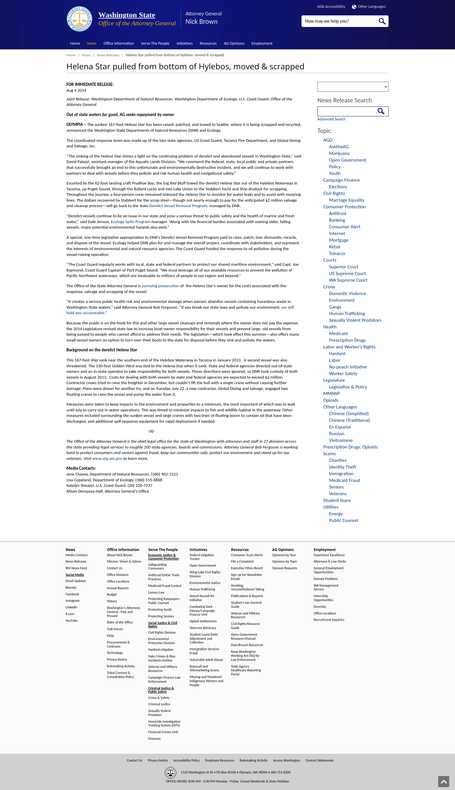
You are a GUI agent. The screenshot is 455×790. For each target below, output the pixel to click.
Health (330, 327)
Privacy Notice (117, 659)
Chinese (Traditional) (349, 420)
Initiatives (185, 43)
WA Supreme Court (348, 280)
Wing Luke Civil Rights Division (205, 574)
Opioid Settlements (203, 621)
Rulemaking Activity (121, 666)
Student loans (337, 500)
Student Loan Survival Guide (246, 605)
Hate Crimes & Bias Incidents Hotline (161, 658)
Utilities (331, 507)
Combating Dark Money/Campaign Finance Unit (202, 611)
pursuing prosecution (160, 285)
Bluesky (71, 588)
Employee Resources (219, 760)
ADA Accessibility (331, 6)
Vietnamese (341, 440)
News (91, 43)
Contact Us (114, 568)
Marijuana (339, 153)
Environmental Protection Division (161, 641)
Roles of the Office (120, 622)
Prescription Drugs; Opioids (350, 447)
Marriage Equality (346, 200)
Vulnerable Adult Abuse (206, 660)
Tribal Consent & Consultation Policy (120, 675)
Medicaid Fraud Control (164, 586)
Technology (115, 653)
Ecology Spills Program (130, 221)
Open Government (347, 160)
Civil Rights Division (162, 632)
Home (75, 43)
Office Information (119, 43)
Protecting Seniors (161, 616)
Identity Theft (342, 467)
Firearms (154, 739)
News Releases (108, 55)
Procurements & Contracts (118, 644)
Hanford (337, 353)
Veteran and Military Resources (162, 669)
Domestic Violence (347, 293)
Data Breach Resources (247, 645)
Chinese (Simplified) (349, 414)
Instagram (73, 601)
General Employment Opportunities (329, 570)
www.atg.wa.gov (107, 458)
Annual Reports (118, 588)
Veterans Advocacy (203, 628)
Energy (336, 514)
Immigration (341, 474)
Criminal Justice (159, 704)
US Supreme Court (347, 273)
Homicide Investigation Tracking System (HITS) (164, 724)
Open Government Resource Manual (244, 637)
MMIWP (331, 394)
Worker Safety (343, 373)
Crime (329, 287)
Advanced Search (331, 119)
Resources (208, 43)
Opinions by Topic (284, 561)
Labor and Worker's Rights (349, 347)
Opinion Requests (284, 568)
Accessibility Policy (187, 760)
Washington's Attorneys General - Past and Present (123, 612)
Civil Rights (334, 193)
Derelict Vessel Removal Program (178, 205)
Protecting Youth (160, 610)
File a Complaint (242, 561)
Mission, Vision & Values (124, 561)
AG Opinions (234, 43)
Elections (338, 187)
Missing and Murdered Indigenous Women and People (206, 681)
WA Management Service (326, 588)
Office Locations (118, 581)
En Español (340, 427)
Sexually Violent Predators (355, 320)
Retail (334, 247)
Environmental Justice (205, 583)
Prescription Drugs (347, 340)
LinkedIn (71, 607)
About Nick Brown (120, 555)
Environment (342, 300)
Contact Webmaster (320, 760)
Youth (335, 173)
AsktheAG (339, 147)
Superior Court (343, 267)
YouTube (71, 621)
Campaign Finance (341, 180)
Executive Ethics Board (247, 568)
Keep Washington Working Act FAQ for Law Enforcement (245, 656)
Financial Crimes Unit (163, 732)
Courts (329, 260)
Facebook (72, 594)
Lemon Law (156, 592)
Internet (337, 233)
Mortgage (339, 240)
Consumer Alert (344, 227)
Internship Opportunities (323, 598)
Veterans (337, 494)
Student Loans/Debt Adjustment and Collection (204, 639)
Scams (329, 454)
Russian (336, 434)
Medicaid (338, 333)
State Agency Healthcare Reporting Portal (246, 671)
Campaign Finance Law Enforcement (164, 680)
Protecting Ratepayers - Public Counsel (164, 601)
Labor (334, 360)
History (112, 601)
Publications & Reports (247, 596)
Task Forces (115, 629)
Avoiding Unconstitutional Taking (247, 588)
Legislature (334, 380)
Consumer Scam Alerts (247, 555)
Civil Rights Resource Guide (245, 626)
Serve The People (155, 43)
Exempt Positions (326, 579)
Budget (112, 594)
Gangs (335, 307)
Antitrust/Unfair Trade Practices (163, 577)
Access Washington (286, 760)
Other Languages (369, 6)
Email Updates (76, 581)
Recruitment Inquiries (329, 620)
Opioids (331, 400)
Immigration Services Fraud (204, 651)
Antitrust (338, 213)
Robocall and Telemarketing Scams (204, 669)
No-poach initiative (348, 367)
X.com (70, 614)
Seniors (336, 487)
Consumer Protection (344, 207)
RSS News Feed (76, 568)
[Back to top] (443, 781)
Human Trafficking (347, 313)
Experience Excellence (329, 555)
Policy (335, 167)
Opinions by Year (284, 555)
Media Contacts (77, 555)
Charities (338, 460)
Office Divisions (118, 575)
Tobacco (337, 253)
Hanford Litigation (161, 650)
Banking (337, 220)
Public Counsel (343, 520)
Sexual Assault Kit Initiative (202, 598)
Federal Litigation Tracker (202, 557)
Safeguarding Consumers (157, 567)
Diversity (320, 607)
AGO (328, 140)
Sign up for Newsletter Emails (246, 577)
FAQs (110, 636)
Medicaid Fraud (344, 480)
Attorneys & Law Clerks (330, 561)
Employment (262, 43)
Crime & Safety (158, 698)
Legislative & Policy (348, 387)
